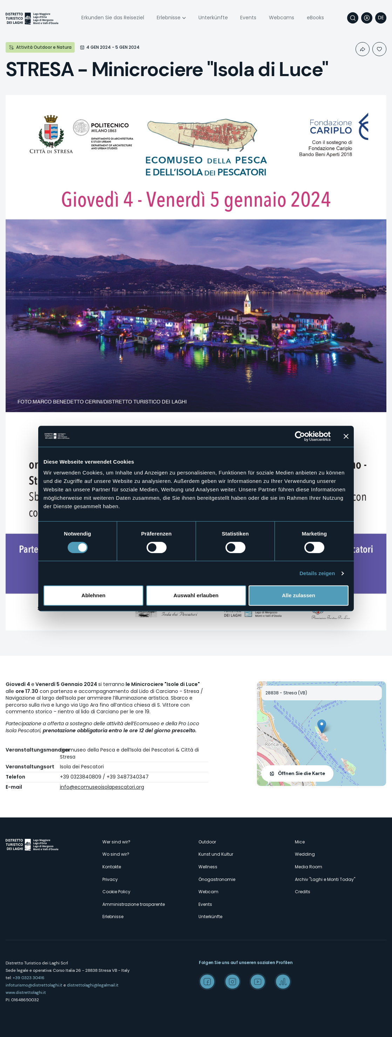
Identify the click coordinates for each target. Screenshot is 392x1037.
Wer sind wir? (116, 842)
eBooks (315, 17)
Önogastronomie (216, 879)
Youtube (257, 981)
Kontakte (111, 867)
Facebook (207, 981)
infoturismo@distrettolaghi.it (34, 985)
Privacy (110, 879)
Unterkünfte (213, 17)
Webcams (281, 17)
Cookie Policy (116, 892)
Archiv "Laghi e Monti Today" (325, 879)
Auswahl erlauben (196, 595)
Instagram (232, 981)
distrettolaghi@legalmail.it (93, 985)
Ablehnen (93, 595)
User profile (366, 17)
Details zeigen (317, 573)
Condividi (363, 49)
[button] (321, 726)
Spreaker (283, 981)
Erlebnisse (169, 17)
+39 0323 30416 (29, 978)
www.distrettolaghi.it (26, 992)
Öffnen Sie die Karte (301, 773)
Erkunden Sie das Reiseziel (112, 17)
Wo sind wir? (115, 854)
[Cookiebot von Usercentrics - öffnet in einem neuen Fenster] (300, 436)
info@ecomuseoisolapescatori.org (102, 786)
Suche (352, 17)
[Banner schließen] (346, 436)
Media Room (308, 867)
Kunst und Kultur (215, 854)
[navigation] (380, 17)
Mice (300, 842)
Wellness (207, 867)
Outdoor (207, 842)
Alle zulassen (298, 595)
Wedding (305, 854)
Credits (302, 892)
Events (248, 17)
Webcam (208, 892)
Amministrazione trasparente (133, 904)
